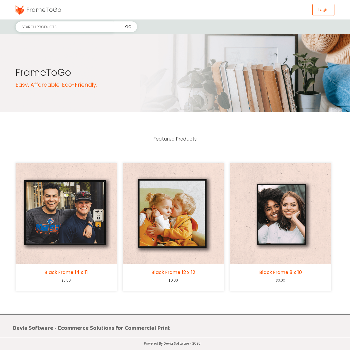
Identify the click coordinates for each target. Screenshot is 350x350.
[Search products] (65, 26)
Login (323, 9)
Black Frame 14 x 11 (66, 272)
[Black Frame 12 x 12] (173, 213)
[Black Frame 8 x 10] (280, 213)
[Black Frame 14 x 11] (66, 213)
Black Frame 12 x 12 (173, 272)
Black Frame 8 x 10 (280, 272)
